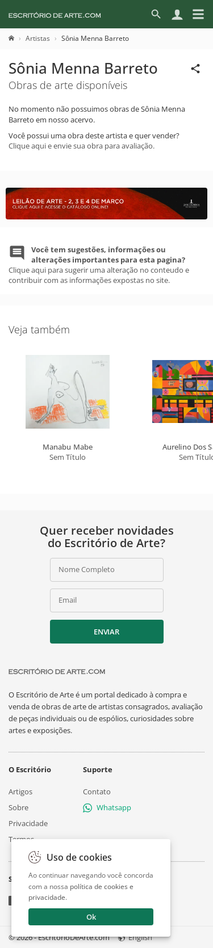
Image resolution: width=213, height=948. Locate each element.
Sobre (18, 807)
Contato (97, 791)
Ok (91, 917)
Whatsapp (107, 807)
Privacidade (28, 823)
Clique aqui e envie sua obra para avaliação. (81, 146)
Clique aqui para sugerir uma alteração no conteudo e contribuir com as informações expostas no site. (99, 265)
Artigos (20, 791)
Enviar (106, 632)
